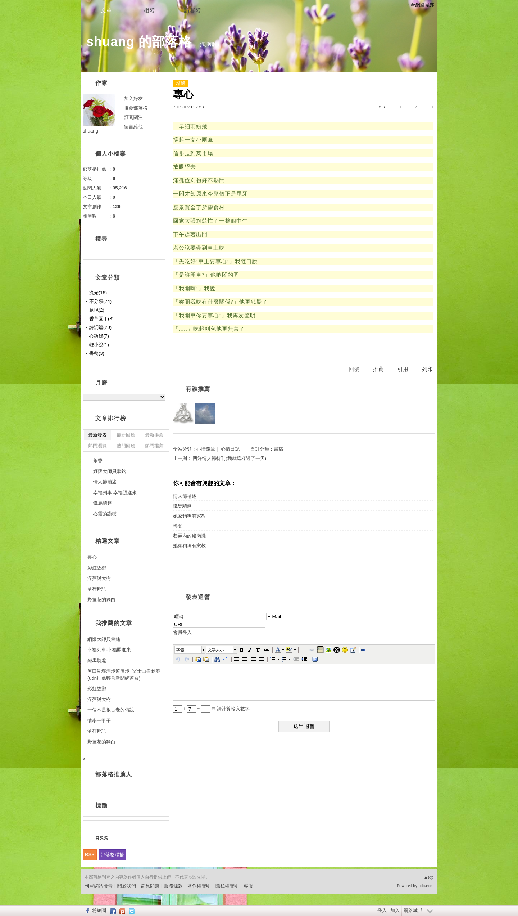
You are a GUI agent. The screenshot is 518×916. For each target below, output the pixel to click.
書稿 (278, 449)
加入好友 (133, 98)
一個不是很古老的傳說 (110, 709)
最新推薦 (154, 435)
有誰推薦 (198, 389)
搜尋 (159, 255)
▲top (428, 877)
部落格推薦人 (113, 774)
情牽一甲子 (99, 720)
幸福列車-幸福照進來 (115, 492)
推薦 (378, 369)
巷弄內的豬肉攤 (189, 536)
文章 (106, 10)
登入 (382, 910)
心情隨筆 (205, 449)
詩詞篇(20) (100, 327)
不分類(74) (100, 301)
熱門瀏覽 (97, 445)
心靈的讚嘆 (105, 514)
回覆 (354, 369)
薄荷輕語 (96, 589)
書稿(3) (96, 353)
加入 (395, 910)
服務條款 (173, 886)
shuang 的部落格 (139, 41)
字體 (180, 650)
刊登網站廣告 (99, 886)
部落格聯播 (112, 854)
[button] (190, 650)
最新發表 (97, 435)
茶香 (98, 460)
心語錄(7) (99, 336)
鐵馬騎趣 (182, 506)
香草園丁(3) (101, 318)
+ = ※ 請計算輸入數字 (211, 708)
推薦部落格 (135, 108)
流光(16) (98, 292)
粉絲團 (99, 910)
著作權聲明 (199, 886)
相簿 (149, 10)
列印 (427, 369)
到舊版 (209, 44)
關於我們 (126, 886)
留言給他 (133, 126)
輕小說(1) (99, 344)
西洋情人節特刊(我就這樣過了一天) (229, 458)
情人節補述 (184, 496)
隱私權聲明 (227, 886)
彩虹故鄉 (96, 568)
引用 (402, 369)
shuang (90, 131)
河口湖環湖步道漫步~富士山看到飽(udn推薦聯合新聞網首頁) (123, 674)
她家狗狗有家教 (189, 516)
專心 (92, 557)
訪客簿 (192, 10)
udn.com (425, 885)
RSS (90, 854)
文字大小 (216, 650)
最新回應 (126, 435)
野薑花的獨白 (101, 599)
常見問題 (150, 886)
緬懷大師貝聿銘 (109, 471)
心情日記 (230, 449)
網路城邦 (413, 910)
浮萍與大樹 (99, 578)
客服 (248, 886)
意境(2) (96, 310)
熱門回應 (126, 445)
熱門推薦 (154, 445)
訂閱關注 (133, 117)
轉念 (177, 525)
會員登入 (182, 632)
